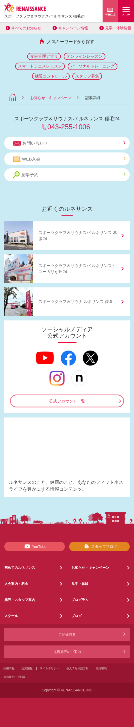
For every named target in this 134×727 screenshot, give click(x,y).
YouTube (34, 546)
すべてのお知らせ (26, 28)
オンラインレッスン (85, 56)
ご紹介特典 (67, 635)
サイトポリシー (49, 668)
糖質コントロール (51, 76)
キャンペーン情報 (73, 28)
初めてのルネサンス (19, 568)
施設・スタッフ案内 (19, 600)
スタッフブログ (99, 546)
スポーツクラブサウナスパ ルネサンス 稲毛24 (44, 16)
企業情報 (27, 668)
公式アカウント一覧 (67, 401)
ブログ (76, 616)
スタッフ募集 (87, 76)
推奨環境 (101, 668)
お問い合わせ (69, 143)
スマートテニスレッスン (40, 66)
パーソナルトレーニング (93, 66)
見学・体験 (80, 584)
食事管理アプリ (44, 56)
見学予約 (69, 174)
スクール (11, 616)
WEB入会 (69, 159)
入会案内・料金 (16, 584)
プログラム (80, 600)
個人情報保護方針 (77, 668)
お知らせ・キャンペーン (50, 98)
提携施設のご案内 (67, 652)
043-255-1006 (68, 127)
